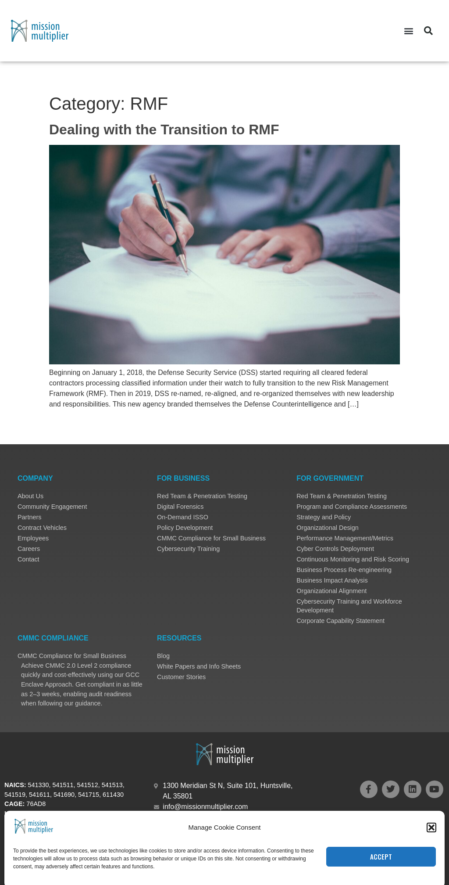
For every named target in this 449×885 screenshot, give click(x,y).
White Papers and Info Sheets (199, 666)
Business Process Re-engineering (344, 569)
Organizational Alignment (331, 590)
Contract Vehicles (42, 527)
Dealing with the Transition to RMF (164, 129)
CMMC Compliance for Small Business (211, 538)
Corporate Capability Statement (340, 620)
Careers (29, 548)
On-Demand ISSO (182, 517)
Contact (28, 559)
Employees (33, 538)
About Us (30, 496)
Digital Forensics (180, 506)
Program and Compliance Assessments (351, 506)
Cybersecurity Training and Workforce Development (349, 606)
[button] (408, 31)
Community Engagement (52, 506)
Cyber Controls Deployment (335, 548)
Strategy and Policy (323, 517)
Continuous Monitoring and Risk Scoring (352, 559)
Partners (29, 517)
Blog (163, 655)
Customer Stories (181, 676)
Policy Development (185, 527)
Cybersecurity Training (188, 548)
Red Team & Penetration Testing (202, 496)
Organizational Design (327, 527)
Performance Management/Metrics (344, 538)
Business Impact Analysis (331, 580)
